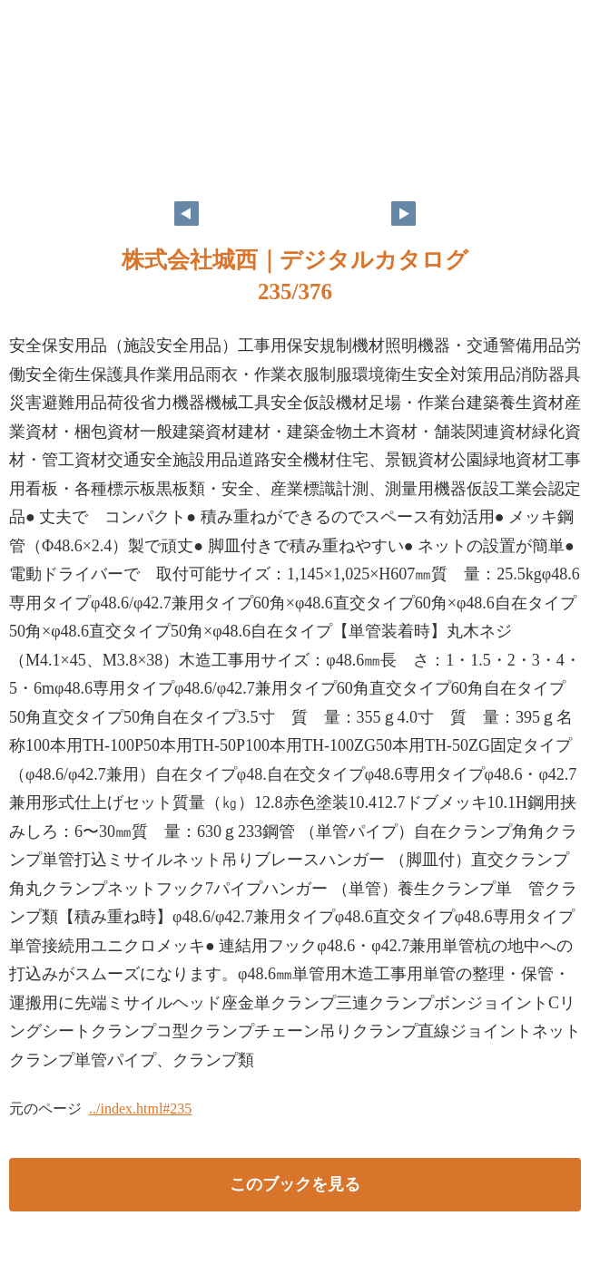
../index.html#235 (140, 1108)
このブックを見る (295, 1184)
